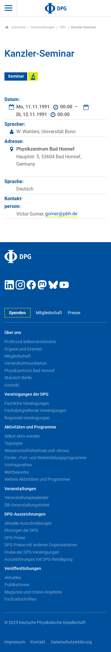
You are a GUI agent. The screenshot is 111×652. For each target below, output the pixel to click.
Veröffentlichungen (22, 568)
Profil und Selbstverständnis (30, 341)
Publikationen (17, 584)
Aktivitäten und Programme (30, 427)
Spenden (17, 312)
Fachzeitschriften (20, 599)
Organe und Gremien (23, 349)
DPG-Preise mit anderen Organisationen (40, 544)
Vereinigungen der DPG (26, 394)
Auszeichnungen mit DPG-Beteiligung (38, 559)
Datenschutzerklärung (71, 642)
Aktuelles (12, 577)
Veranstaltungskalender (26, 497)
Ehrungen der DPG (21, 530)
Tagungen (13, 443)
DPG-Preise (14, 537)
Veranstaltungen (42, 27)
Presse (74, 312)
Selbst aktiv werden (22, 436)
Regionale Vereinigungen (27, 417)
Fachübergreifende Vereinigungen (35, 410)
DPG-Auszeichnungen (25, 514)
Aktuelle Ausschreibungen (28, 523)
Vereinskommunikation (25, 363)
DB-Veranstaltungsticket (26, 505)
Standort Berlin (18, 377)
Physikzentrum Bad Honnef (29, 370)
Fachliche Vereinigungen (26, 403)
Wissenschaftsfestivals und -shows (36, 450)
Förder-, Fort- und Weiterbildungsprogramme (45, 457)
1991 (62, 27)
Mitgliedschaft (49, 312)
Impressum (14, 642)
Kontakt (11, 385)
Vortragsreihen (18, 464)
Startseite (15, 27)
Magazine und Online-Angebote (33, 592)
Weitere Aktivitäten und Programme (37, 479)
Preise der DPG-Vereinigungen (31, 552)
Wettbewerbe (16, 472)
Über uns (12, 332)
